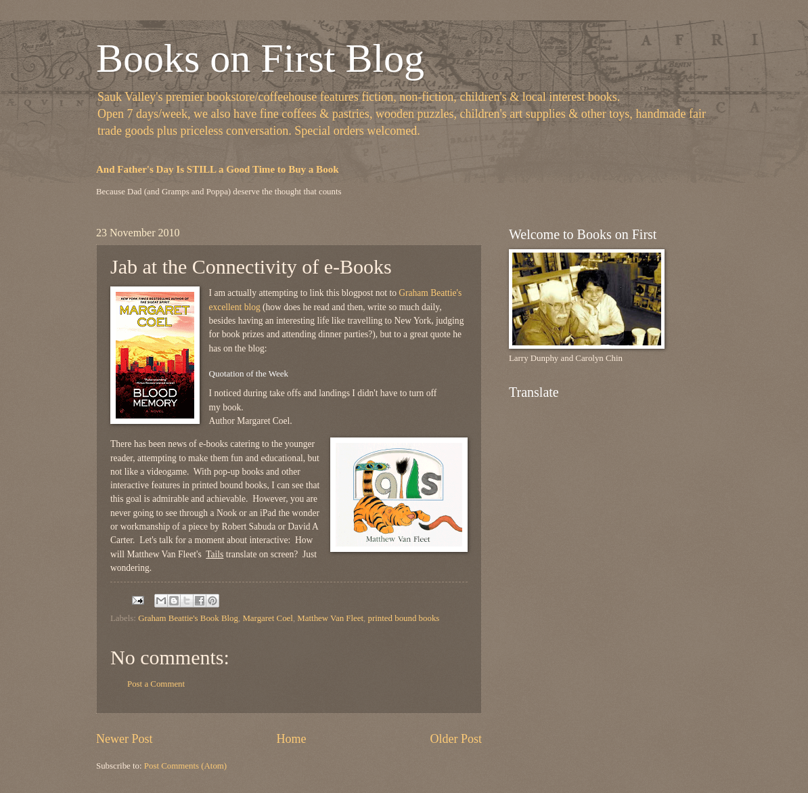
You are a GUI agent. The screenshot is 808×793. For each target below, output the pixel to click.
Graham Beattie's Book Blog (188, 618)
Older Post (456, 739)
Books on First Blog (260, 58)
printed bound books (404, 618)
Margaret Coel (267, 618)
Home (291, 739)
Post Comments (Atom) (185, 766)
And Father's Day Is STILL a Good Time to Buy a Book (217, 169)
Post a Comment (156, 684)
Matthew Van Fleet (330, 618)
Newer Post (124, 739)
